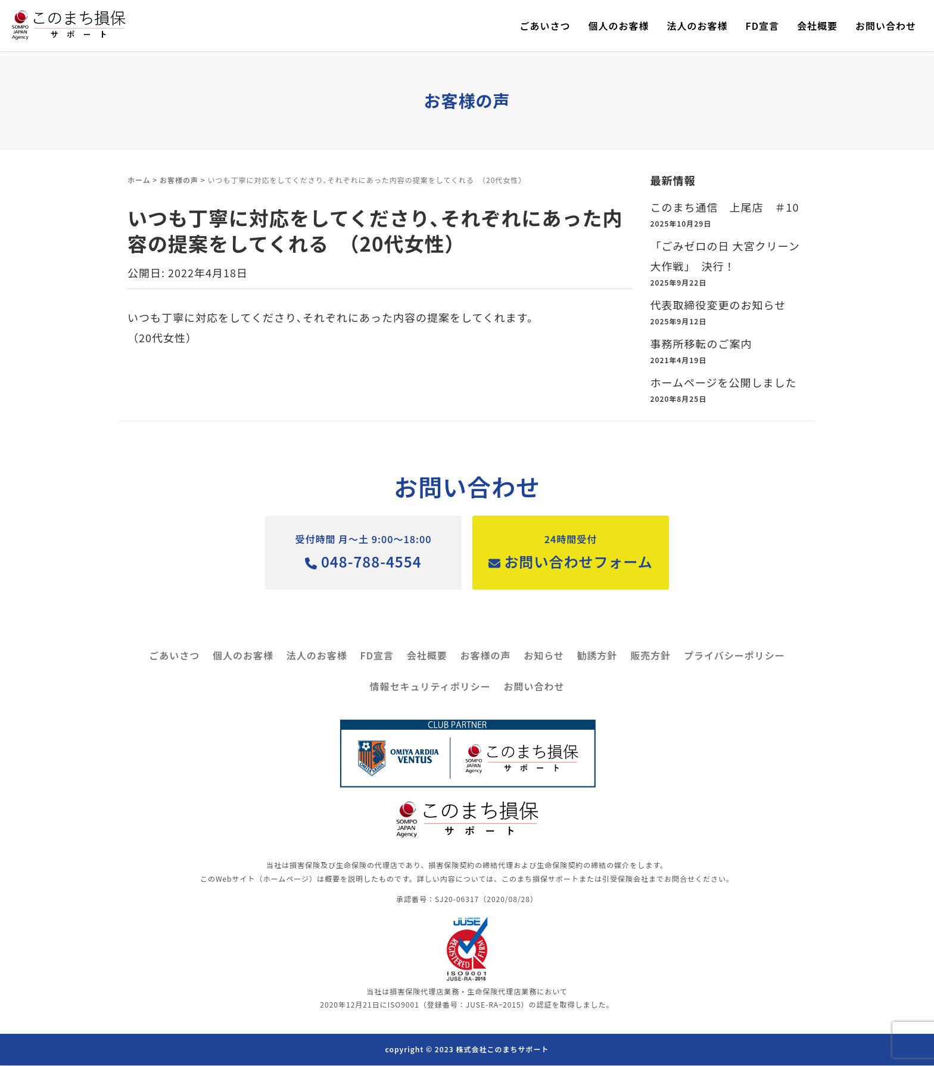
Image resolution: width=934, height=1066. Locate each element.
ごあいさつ (544, 25)
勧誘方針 (597, 656)
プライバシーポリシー (734, 656)
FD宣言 (762, 25)
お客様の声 (179, 180)
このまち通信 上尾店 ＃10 (724, 207)
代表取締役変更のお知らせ (718, 304)
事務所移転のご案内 (701, 343)
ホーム (139, 180)
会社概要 (817, 25)
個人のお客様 (618, 25)
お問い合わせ (885, 25)
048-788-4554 (360, 551)
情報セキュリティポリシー (430, 687)
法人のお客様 (697, 25)
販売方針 (650, 656)
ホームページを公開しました (723, 382)
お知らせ (544, 656)
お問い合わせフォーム (573, 551)
